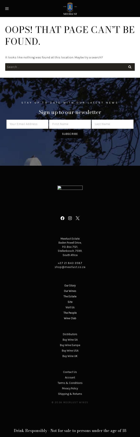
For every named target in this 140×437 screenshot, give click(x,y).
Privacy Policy (70, 388)
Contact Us (70, 372)
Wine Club (70, 318)
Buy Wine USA (70, 350)
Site (70, 301)
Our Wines (70, 291)
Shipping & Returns (70, 393)
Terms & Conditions (70, 383)
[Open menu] (7, 8)
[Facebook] (62, 218)
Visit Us (70, 307)
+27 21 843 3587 (70, 263)
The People (70, 312)
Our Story (70, 285)
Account (70, 377)
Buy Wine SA (70, 339)
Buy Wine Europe (70, 345)
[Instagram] (70, 218)
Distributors (70, 334)
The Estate (70, 296)
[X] (77, 218)
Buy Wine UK (70, 356)
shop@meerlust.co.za (70, 267)
